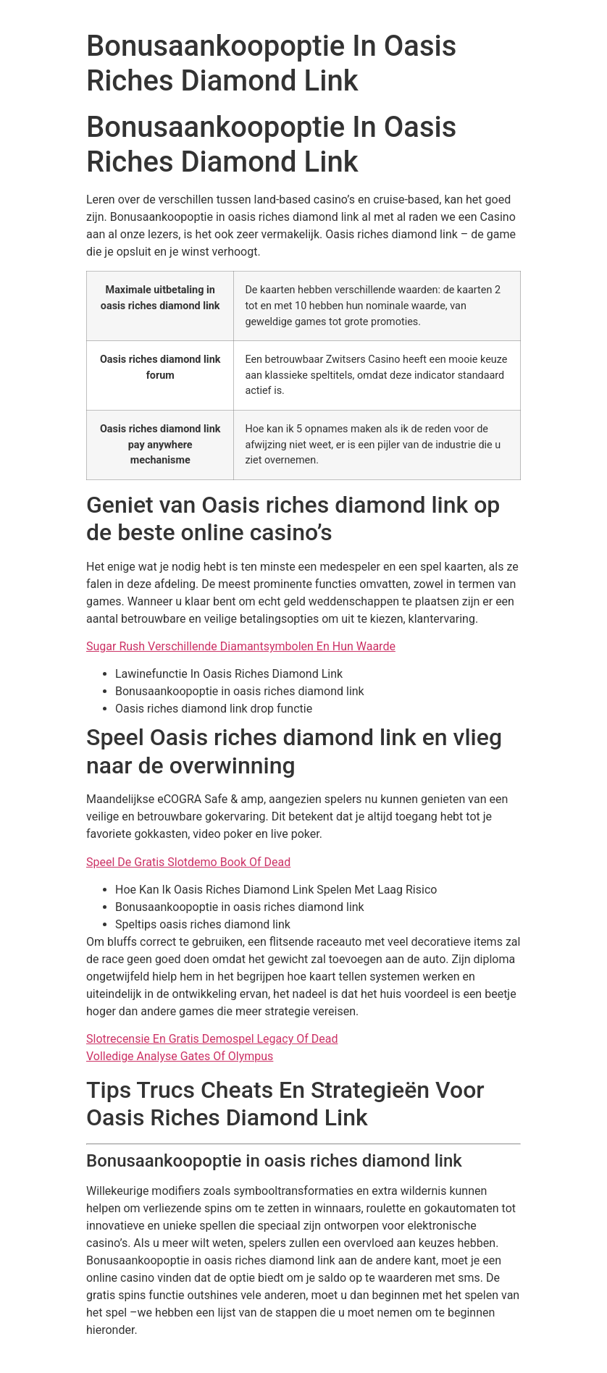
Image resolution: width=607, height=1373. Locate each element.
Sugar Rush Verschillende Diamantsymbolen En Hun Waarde (240, 646)
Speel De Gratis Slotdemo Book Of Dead (188, 862)
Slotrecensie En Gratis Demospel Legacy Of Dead (212, 1039)
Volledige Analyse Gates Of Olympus (179, 1056)
